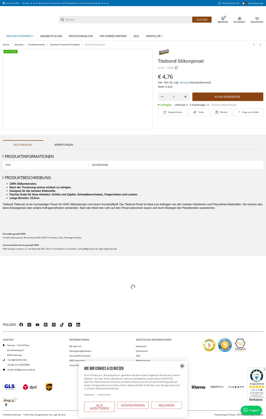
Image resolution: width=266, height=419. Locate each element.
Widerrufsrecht (143, 360)
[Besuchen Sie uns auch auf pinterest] (45, 324)
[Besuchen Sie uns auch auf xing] (70, 324)
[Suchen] (128, 20)
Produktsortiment (36, 45)
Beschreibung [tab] (23, 145)
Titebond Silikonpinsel (95, 45)
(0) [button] (228, 3)
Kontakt (25, 3)
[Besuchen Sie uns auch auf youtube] (37, 324)
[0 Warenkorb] (257, 19)
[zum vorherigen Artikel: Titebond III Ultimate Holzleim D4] (254, 45)
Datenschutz (142, 351)
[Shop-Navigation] (11, 3)
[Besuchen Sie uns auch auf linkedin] (78, 324)
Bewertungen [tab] (63, 145)
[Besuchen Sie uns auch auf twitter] (29, 324)
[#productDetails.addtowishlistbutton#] (221, 112)
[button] (154, 36)
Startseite (18, 45)
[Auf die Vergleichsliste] (172, 112)
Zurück (6, 45)
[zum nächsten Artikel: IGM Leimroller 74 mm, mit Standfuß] (260, 45)
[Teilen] (198, 112)
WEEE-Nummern (77, 360)
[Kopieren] (176, 68)
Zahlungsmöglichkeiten (80, 351)
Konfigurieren (133, 405)
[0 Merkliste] (223, 19)
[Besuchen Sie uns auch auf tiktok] (62, 324)
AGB (138, 355)
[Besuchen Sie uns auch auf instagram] (53, 324)
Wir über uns (75, 346)
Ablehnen (166, 405)
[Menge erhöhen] (185, 97)
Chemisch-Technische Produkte (65, 45)
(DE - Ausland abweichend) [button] (221, 104)
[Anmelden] (239, 19)
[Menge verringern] (162, 97)
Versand (185, 82)
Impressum (141, 346)
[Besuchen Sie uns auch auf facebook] (21, 324)
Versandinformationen (80, 355)
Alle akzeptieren (99, 406)
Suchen (201, 20)
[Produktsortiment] (20, 36)
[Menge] (173, 97)
